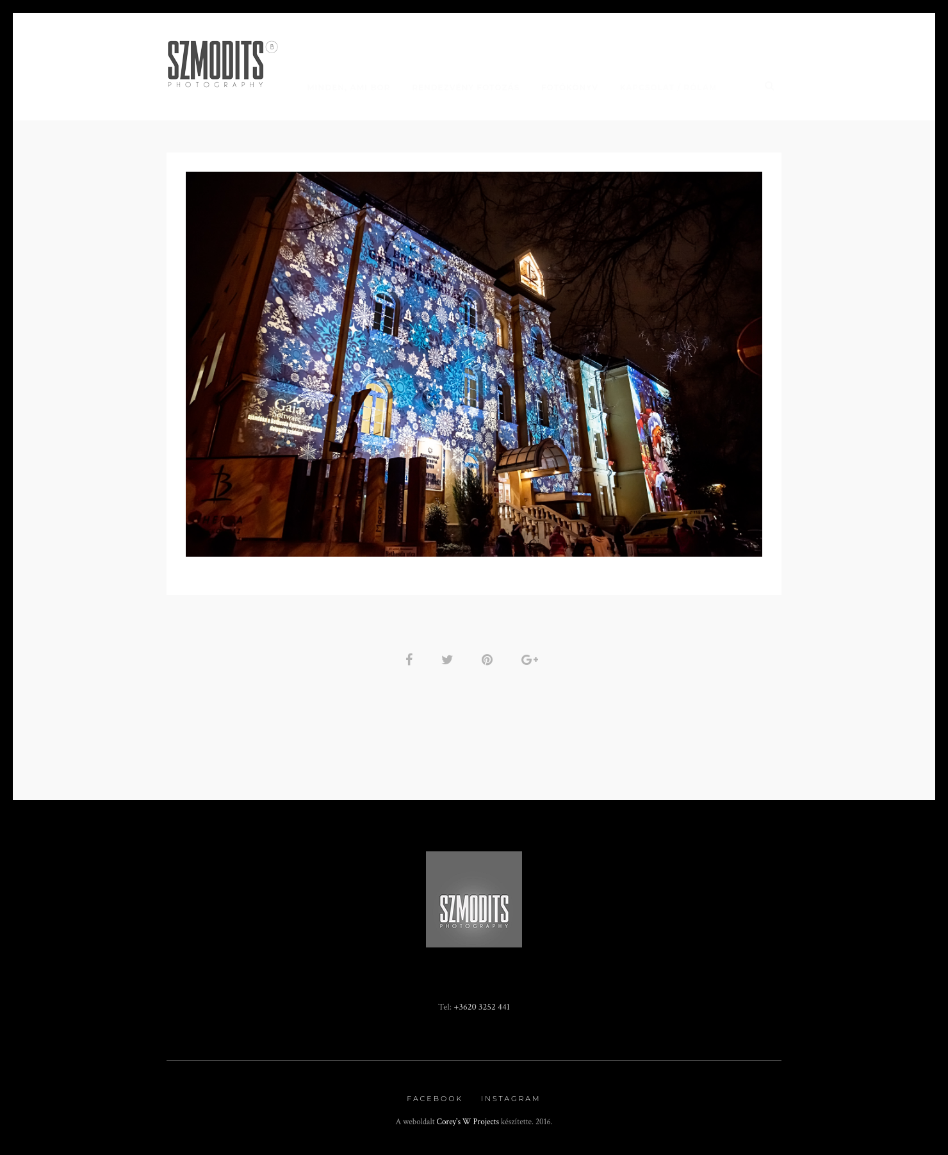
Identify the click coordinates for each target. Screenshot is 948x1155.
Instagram (511, 1098)
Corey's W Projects (468, 1122)
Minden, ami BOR (348, 87)
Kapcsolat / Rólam (668, 87)
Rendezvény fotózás (465, 87)
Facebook (435, 1098)
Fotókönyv (569, 87)
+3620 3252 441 (482, 1007)
